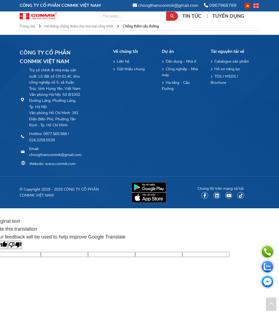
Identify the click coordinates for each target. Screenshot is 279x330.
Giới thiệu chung (129, 69)
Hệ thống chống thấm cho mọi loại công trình (78, 26)
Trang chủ (27, 26)
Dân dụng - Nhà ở (179, 61)
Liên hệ (121, 61)
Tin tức (192, 16)
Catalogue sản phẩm (230, 61)
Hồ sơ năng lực (225, 69)
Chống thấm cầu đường (141, 26)
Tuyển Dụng (228, 16)
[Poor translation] (15, 245)
